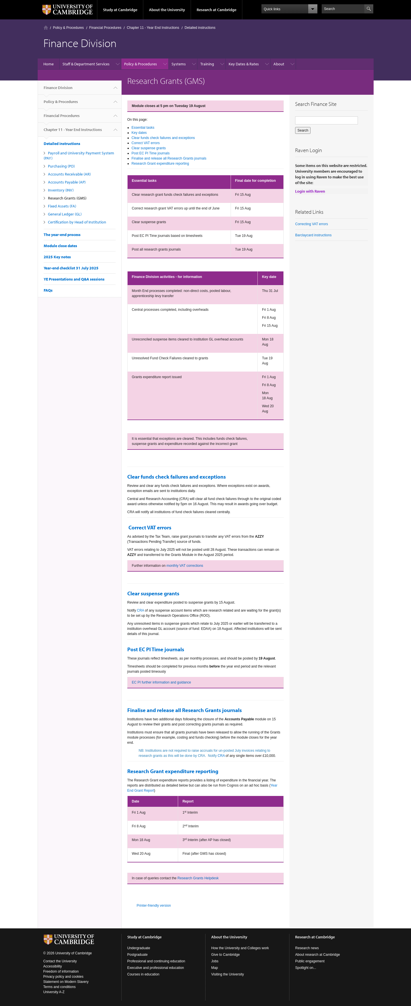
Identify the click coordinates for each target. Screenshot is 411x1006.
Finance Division (58, 90)
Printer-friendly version (154, 906)
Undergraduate (138, 948)
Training (207, 63)
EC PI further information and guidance (161, 682)
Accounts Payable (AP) (67, 182)
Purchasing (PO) (61, 166)
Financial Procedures (105, 28)
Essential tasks (143, 128)
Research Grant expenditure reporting (160, 164)
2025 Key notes (57, 256)
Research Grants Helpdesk (198, 878)
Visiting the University (227, 974)
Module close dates (60, 245)
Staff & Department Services (86, 63)
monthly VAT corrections (184, 566)
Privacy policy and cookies (63, 977)
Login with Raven (310, 191)
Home (45, 27)
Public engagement (310, 961)
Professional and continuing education (156, 961)
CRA (140, 610)
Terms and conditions (59, 987)
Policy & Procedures (68, 28)
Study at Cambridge (120, 9)
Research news (307, 948)
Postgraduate (137, 955)
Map (214, 968)
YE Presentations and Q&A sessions (74, 279)
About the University (167, 9)
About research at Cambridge (317, 955)
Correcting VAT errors (311, 224)
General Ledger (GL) (65, 214)
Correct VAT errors (146, 143)
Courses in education (143, 974)
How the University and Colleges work (240, 948)
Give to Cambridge (225, 955)
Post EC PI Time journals (151, 153)
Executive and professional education (155, 968)
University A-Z (54, 992)
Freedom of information (61, 971)
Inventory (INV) (61, 190)
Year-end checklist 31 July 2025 (71, 268)
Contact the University (60, 961)
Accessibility (52, 966)
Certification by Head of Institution (77, 222)
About (278, 63)
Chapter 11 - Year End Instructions (153, 28)
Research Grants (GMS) (67, 198)
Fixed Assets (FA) (62, 206)
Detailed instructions (200, 28)
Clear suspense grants (149, 148)
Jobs (214, 961)
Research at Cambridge (216, 9)
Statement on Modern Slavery (66, 982)
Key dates (139, 133)
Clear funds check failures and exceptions (163, 138)
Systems (179, 63)
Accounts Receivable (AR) (69, 174)
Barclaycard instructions (313, 235)
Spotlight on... (305, 968)
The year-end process (62, 234)
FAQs (48, 290)
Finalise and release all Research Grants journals (169, 158)
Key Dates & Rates (244, 63)
